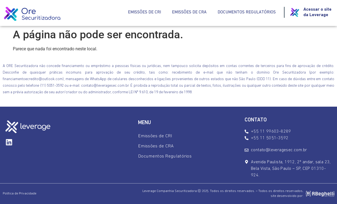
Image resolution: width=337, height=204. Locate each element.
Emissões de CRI (144, 12)
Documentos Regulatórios (247, 12)
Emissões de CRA (189, 12)
